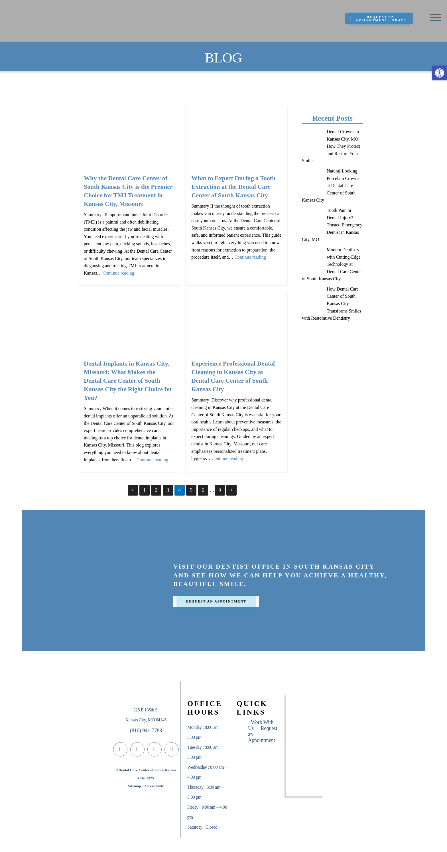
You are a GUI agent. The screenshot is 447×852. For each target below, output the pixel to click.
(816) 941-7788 (146, 730)
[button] (439, 73)
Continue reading (118, 273)
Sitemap (134, 786)
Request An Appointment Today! (377, 18)
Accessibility (154, 786)
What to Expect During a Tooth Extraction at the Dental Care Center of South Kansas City (233, 187)
